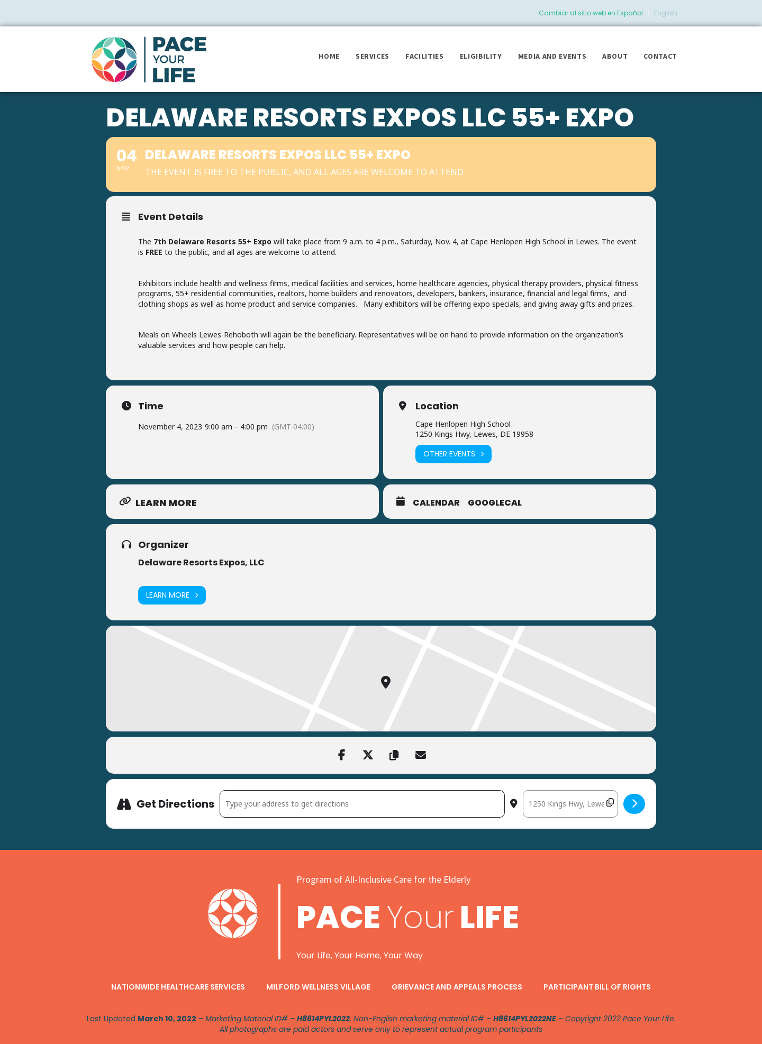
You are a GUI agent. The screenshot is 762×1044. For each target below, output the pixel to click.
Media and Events (552, 56)
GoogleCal (495, 503)
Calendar (436, 503)
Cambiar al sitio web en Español (591, 12)
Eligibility (481, 56)
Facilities (424, 56)
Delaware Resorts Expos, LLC (201, 562)
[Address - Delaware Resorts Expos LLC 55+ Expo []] (362, 804)
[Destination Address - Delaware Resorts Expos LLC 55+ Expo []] (570, 804)
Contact (660, 56)
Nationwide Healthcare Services (178, 987)
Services (372, 56)
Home (329, 56)
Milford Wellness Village (318, 987)
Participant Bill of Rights (597, 987)
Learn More (172, 595)
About (615, 56)
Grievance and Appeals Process (457, 987)
